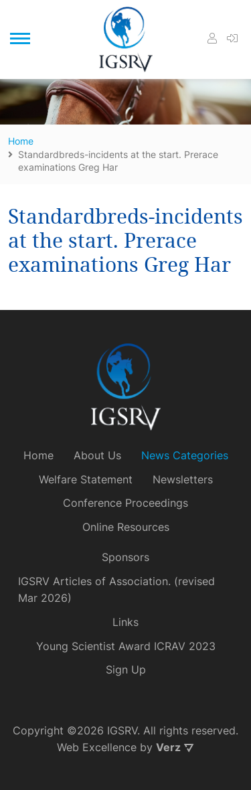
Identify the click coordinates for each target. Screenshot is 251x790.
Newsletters (183, 479)
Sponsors (125, 557)
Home (38, 455)
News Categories (184, 455)
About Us (97, 455)
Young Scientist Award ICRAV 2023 (126, 646)
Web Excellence (97, 747)
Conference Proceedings (125, 502)
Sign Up (126, 669)
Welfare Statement (86, 479)
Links (125, 622)
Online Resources (125, 527)
